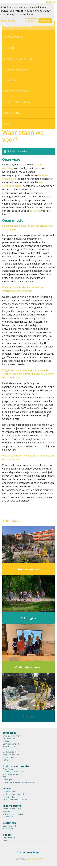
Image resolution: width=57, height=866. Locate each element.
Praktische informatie (16, 766)
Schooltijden (8, 769)
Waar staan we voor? (18, 26)
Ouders (7, 788)
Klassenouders (9, 797)
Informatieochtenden (12, 808)
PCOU (7, 123)
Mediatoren (8, 828)
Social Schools (9, 838)
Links (5, 840)
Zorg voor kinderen (17, 102)
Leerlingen (9, 823)
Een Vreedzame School (18, 59)
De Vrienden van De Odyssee (15, 799)
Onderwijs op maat (16, 91)
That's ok (45, 21)
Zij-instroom (8, 816)
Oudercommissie (10, 791)
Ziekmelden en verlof (12, 774)
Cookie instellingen (28, 852)
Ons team (10, 80)
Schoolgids (7, 779)
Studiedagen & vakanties (13, 771)
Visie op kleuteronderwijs (13, 814)
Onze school (10, 732)
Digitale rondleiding (16, 151)
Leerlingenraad (9, 826)
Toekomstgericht (15, 69)
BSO (5, 777)
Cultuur (9, 48)
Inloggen (50, 2)
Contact (8, 834)
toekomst (35, 210)
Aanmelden (8, 811)
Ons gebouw (12, 112)
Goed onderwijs (14, 37)
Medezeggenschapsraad (13, 794)
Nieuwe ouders (12, 805)
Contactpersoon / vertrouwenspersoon (19, 782)
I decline (31, 21)
